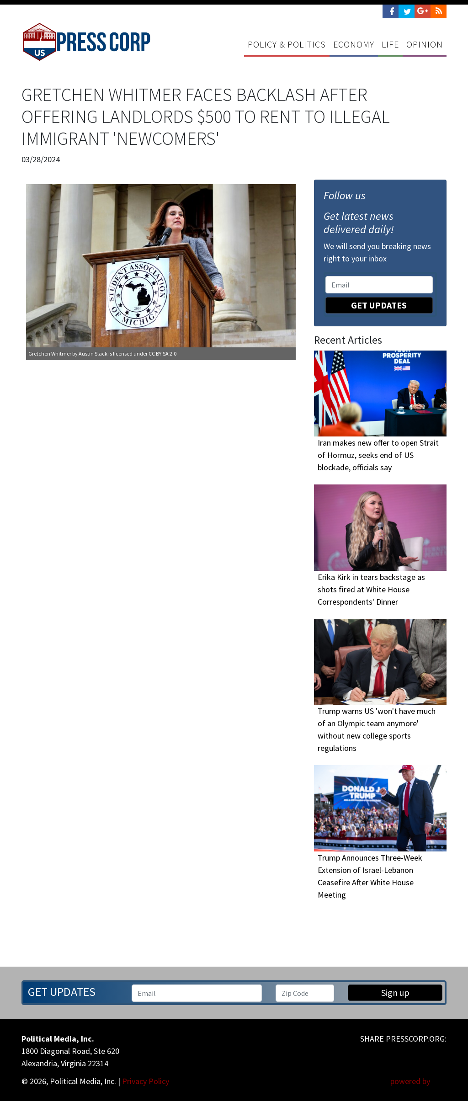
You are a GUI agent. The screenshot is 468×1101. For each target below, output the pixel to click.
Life (390, 44)
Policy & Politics (287, 44)
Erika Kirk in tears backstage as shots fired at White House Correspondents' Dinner (371, 589)
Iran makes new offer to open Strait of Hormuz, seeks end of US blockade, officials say (378, 455)
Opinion (424, 44)
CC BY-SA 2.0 (162, 354)
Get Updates (379, 305)
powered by (418, 1081)
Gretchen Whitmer (49, 354)
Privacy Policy (145, 1081)
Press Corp (86, 42)
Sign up (395, 992)
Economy (353, 44)
